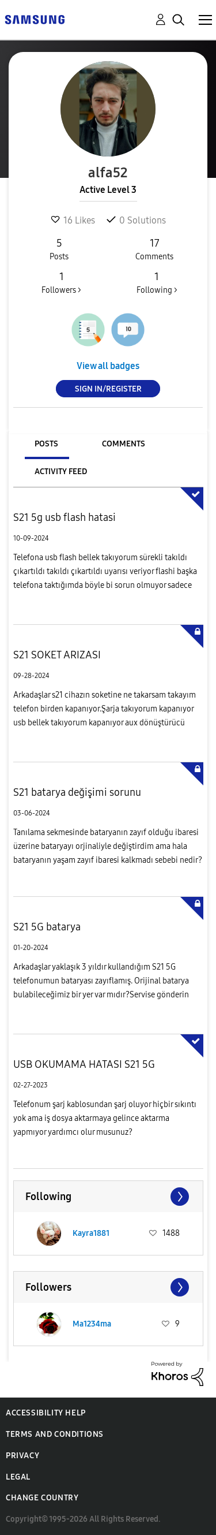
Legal (18, 1477)
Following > (156, 282)
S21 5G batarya (47, 927)
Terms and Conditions (55, 1434)
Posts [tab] (46, 444)
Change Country (42, 1498)
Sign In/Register (108, 389)
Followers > (61, 282)
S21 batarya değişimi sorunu (77, 792)
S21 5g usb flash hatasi (64, 517)
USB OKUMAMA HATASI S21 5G (84, 1064)
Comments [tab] (123, 444)
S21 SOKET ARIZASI (57, 655)
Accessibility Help (46, 1413)
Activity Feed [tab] (61, 471)
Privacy (22, 1456)
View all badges (108, 365)
